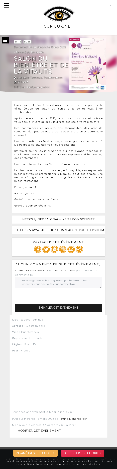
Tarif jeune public (38, 87)
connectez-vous (64, 270)
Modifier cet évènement (39, 430)
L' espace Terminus (28, 77)
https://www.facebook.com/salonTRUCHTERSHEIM (60, 230)
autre (18, 42)
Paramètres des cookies (35, 453)
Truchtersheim (52, 77)
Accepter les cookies (83, 453)
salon (27, 42)
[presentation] (40, 294)
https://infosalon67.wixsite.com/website (58, 219)
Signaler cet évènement (58, 307)
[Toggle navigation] (6, 5)
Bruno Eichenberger (73, 419)
